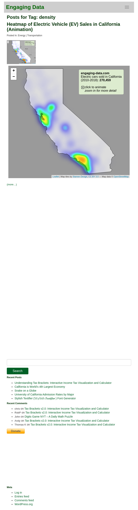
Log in (18, 492)
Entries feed (22, 496)
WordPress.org (24, 504)
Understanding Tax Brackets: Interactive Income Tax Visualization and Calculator (63, 382)
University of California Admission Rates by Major (44, 394)
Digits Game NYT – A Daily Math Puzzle (49, 416)
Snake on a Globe (25, 390)
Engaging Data (25, 7)
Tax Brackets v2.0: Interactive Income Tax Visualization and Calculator (66, 408)
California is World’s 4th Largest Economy (40, 386)
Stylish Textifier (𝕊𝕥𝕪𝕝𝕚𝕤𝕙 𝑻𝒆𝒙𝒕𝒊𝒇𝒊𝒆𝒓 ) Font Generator (45, 398)
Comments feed (24, 500)
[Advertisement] (72, 216)
